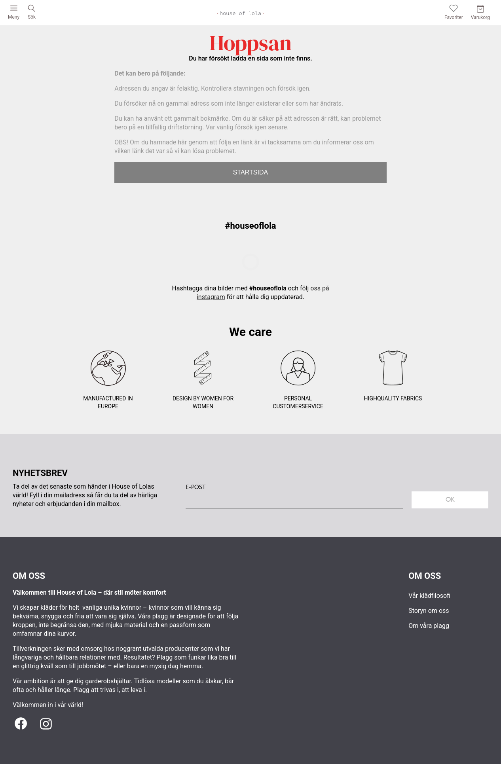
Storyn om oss (428, 610)
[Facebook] (20, 724)
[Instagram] (46, 724)
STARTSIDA (250, 172)
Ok (450, 499)
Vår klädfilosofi (429, 595)
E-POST (196, 487)
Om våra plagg (428, 625)
